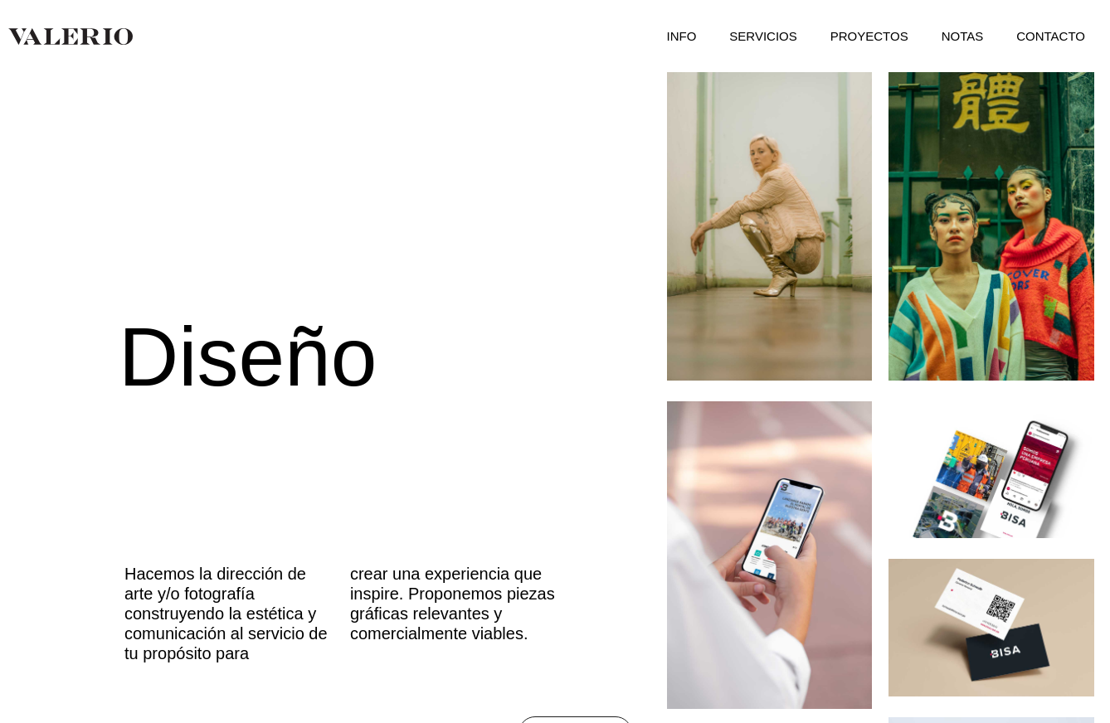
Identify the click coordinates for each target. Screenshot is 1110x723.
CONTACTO (1050, 36)
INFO (681, 36)
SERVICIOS (762, 36)
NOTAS (963, 36)
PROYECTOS (869, 36)
